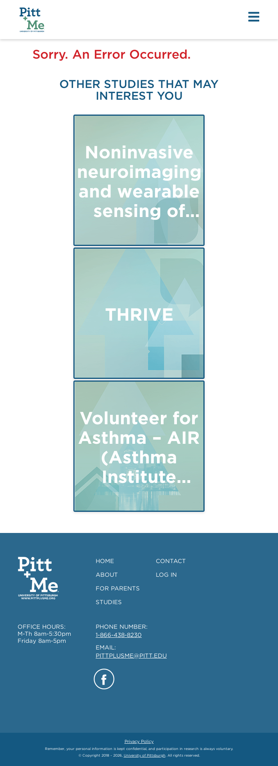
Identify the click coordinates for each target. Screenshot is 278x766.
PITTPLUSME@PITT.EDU (131, 655)
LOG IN (166, 574)
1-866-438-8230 (119, 635)
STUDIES (109, 602)
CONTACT (171, 561)
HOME (105, 561)
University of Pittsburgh (145, 755)
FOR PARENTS (118, 588)
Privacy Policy (139, 741)
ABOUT (107, 574)
